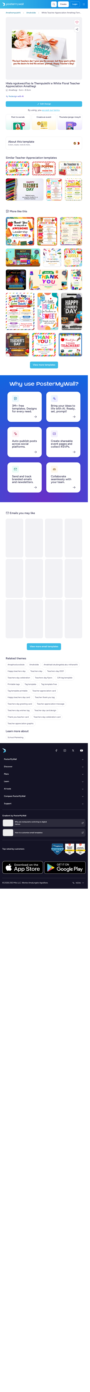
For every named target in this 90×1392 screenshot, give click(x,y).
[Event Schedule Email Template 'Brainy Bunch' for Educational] (53, 550)
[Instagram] (65, 763)
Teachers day (36, 683)
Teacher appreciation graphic (21, 736)
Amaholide (34, 677)
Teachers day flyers (43, 690)
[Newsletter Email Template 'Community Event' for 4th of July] (53, 631)
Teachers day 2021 (55, 683)
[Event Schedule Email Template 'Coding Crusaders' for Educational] (73, 550)
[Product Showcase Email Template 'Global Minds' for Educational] (14, 550)
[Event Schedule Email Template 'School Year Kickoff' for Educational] (53, 591)
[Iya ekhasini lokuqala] (12, 4)
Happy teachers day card (19, 710)
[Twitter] (73, 763)
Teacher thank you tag (45, 710)
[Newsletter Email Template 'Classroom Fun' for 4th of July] (73, 631)
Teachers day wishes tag (19, 723)
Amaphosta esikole (16, 677)
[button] (77, 22)
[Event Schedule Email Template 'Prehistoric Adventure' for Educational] (73, 591)
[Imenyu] (84, 4)
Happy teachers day (17, 683)
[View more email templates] (44, 659)
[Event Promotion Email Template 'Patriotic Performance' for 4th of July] (14, 631)
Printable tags (14, 697)
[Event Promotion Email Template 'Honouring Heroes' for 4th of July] (34, 631)
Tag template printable (18, 703)
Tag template (30, 697)
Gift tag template (64, 690)
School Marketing (15, 750)
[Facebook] (56, 763)
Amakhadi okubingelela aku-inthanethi (61, 677)
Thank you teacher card (18, 729)
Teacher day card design (45, 723)
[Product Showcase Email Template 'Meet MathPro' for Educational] (14, 591)
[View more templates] (44, 377)
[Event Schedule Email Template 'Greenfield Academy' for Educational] (34, 591)
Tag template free (49, 697)
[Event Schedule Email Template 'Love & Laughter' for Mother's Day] (34, 550)
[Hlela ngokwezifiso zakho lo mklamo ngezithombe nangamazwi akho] (44, 48)
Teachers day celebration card (47, 729)
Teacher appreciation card (44, 703)
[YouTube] (81, 763)
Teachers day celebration (19, 690)
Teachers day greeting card (20, 716)
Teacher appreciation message (50, 716)
